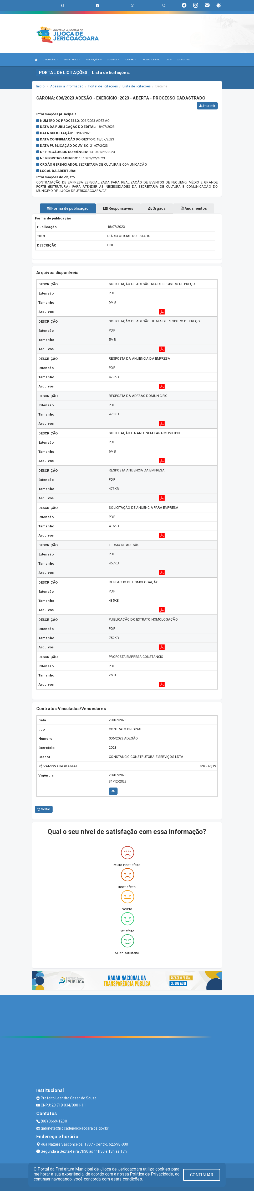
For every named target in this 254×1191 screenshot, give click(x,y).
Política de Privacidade (151, 1174)
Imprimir (207, 106)
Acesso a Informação (67, 86)
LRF (168, 60)
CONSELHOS (183, 60)
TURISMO (130, 60)
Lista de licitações (137, 86)
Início (40, 86)
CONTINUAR (201, 1174)
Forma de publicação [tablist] (68, 208)
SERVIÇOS (113, 60)
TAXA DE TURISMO (150, 60)
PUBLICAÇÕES (93, 60)
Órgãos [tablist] (157, 208)
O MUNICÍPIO (50, 60)
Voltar (44, 809)
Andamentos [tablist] (194, 208)
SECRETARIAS (71, 60)
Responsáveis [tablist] (118, 208)
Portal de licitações (103, 86)
